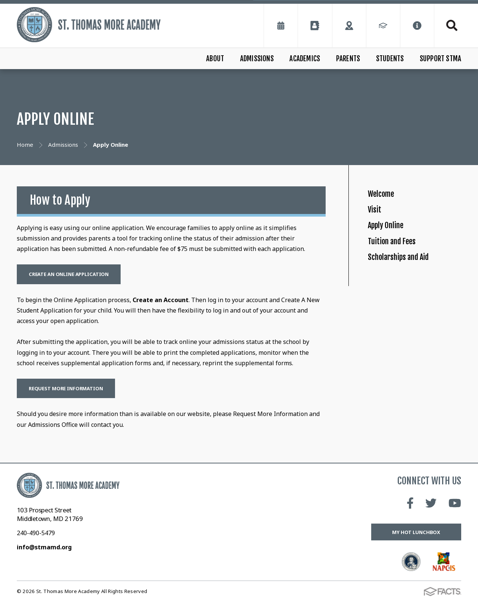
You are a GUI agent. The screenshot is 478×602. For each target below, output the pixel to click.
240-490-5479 (36, 533)
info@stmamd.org (44, 547)
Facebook (410, 503)
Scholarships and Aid (410, 301)
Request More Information (66, 388)
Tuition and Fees (400, 275)
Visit (376, 224)
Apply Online (393, 250)
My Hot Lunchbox (416, 532)
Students (390, 58)
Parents (348, 58)
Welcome (386, 198)
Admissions (257, 58)
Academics (304, 58)
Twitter (431, 503)
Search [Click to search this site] (451, 25)
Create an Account (161, 300)
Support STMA (440, 58)
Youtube (454, 503)
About (215, 58)
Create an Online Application (69, 274)
